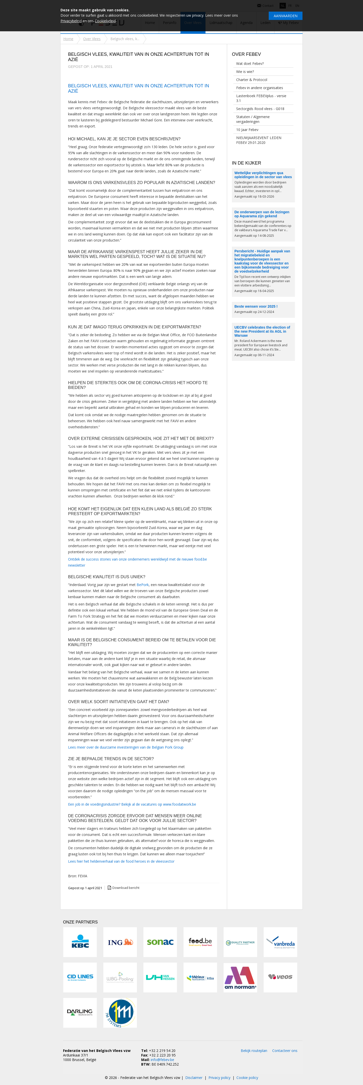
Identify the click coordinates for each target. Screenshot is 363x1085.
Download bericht (125, 888)
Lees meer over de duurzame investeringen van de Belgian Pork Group (126, 747)
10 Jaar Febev (247, 129)
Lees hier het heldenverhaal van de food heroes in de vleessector (121, 861)
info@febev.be (162, 1059)
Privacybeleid (71, 20)
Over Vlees (92, 38)
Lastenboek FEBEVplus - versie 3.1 (261, 98)
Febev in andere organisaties (259, 87)
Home (68, 38)
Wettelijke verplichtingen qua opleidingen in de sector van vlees (263, 175)
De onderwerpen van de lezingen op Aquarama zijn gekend (261, 214)
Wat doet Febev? (250, 63)
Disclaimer (193, 1077)
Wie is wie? (245, 71)
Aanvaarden (285, 15)
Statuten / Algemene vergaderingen (253, 119)
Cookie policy (247, 1077)
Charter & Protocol (251, 79)
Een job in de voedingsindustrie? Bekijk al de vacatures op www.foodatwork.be (132, 804)
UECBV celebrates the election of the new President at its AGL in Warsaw (262, 331)
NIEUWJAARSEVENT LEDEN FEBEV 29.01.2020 (258, 140)
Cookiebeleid (105, 20)
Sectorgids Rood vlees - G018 (260, 108)
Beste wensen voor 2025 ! (256, 306)
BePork (143, 584)
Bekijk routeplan (254, 1050)
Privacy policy (219, 1077)
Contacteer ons (284, 1050)
